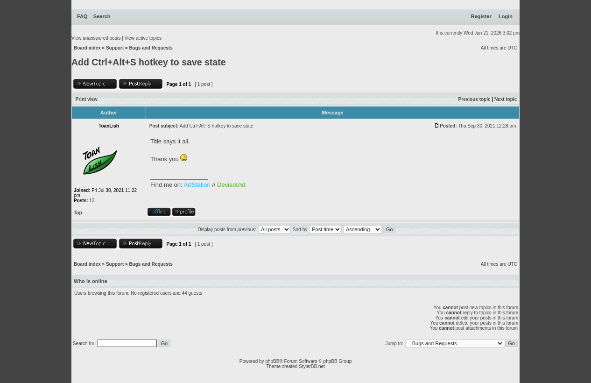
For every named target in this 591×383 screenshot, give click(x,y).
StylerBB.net (312, 366)
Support (115, 47)
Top (78, 212)
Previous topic (474, 99)
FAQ (82, 16)
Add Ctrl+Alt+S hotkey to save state (148, 62)
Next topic (505, 99)
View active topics (143, 38)
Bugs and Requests (150, 47)
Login (506, 16)
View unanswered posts (95, 38)
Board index (87, 47)
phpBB (272, 361)
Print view (87, 99)
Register (481, 16)
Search (102, 16)
